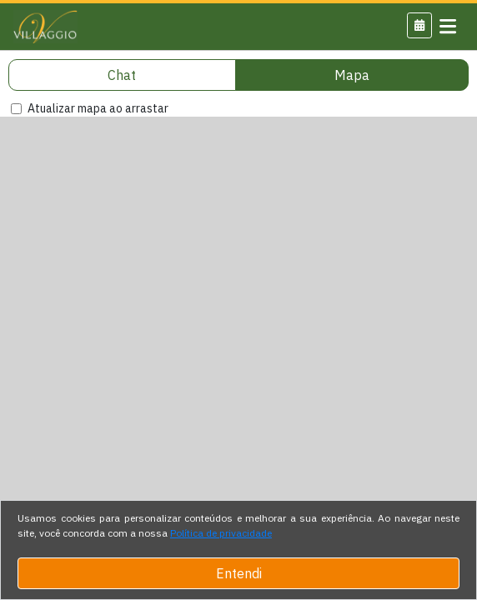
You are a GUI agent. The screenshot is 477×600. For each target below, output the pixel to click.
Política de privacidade (221, 533)
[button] (419, 25)
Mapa (351, 75)
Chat (122, 75)
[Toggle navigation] (448, 26)
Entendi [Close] (239, 573)
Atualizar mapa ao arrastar (98, 108)
